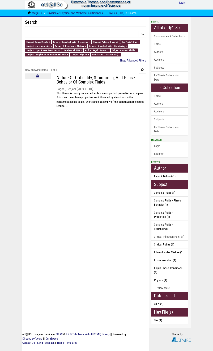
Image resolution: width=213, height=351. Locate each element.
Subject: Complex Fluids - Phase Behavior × (47, 54)
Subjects (159, 67)
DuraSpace (51, 338)
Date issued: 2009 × (73, 50)
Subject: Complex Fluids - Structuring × (108, 46)
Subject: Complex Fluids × (124, 50)
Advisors (159, 59)
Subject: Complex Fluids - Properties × (71, 42)
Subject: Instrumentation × (39, 46)
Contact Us (28, 342)
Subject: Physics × (80, 54)
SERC (59, 334)
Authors (158, 52)
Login (157, 146)
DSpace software (32, 338)
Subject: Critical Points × (38, 42)
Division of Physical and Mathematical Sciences (75, 13)
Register (159, 153)
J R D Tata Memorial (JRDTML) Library (88, 334)
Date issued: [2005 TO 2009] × (106, 54)
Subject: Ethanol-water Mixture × (70, 46)
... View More (162, 288)
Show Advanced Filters (133, 60)
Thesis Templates (67, 342)
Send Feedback (45, 342)
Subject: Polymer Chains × (105, 42)
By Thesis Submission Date (166, 77)
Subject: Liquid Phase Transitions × (43, 50)
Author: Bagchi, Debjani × (97, 50)
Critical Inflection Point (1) (169, 236)
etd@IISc (37, 13)
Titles (157, 44)
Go (142, 34)
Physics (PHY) (116, 13)
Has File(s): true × (130, 42)
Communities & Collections (169, 36)
